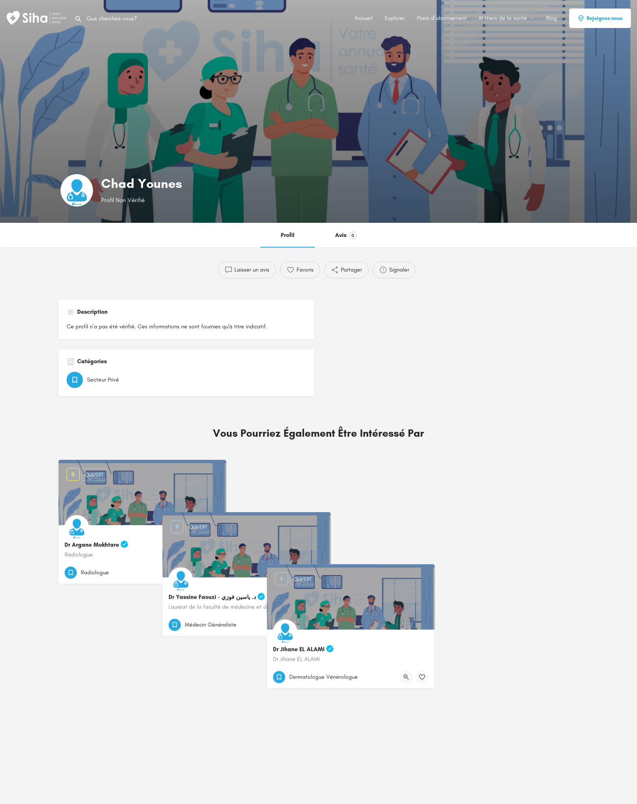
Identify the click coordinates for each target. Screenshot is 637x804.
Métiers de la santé (503, 18)
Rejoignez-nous (600, 18)
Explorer (395, 18)
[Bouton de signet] (213, 572)
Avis (346, 235)
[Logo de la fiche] (77, 190)
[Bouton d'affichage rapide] (197, 572)
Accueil (364, 18)
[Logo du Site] (37, 17)
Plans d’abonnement (442, 18)
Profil (288, 235)
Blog (551, 18)
